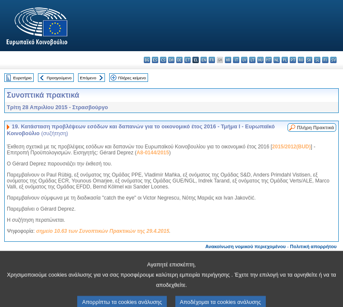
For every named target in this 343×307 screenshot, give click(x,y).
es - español (155, 60)
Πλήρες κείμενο (132, 77)
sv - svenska (333, 60)
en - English (204, 60)
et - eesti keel (187, 60)
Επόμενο (88, 77)
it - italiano (236, 60)
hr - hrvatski (228, 60)
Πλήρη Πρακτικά (315, 127)
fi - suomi (325, 60)
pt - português (293, 60)
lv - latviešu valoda (244, 60)
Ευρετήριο (22, 77)
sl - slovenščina (317, 60)
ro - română (301, 60)
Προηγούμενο (59, 77)
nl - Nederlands (276, 60)
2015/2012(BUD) (291, 147)
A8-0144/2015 (153, 153)
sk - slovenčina (309, 60)
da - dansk (171, 60)
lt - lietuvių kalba (252, 60)
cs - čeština (163, 60)
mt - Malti (268, 60)
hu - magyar (260, 60)
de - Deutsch (179, 60)
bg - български (147, 60)
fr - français (212, 60)
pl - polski (285, 60)
